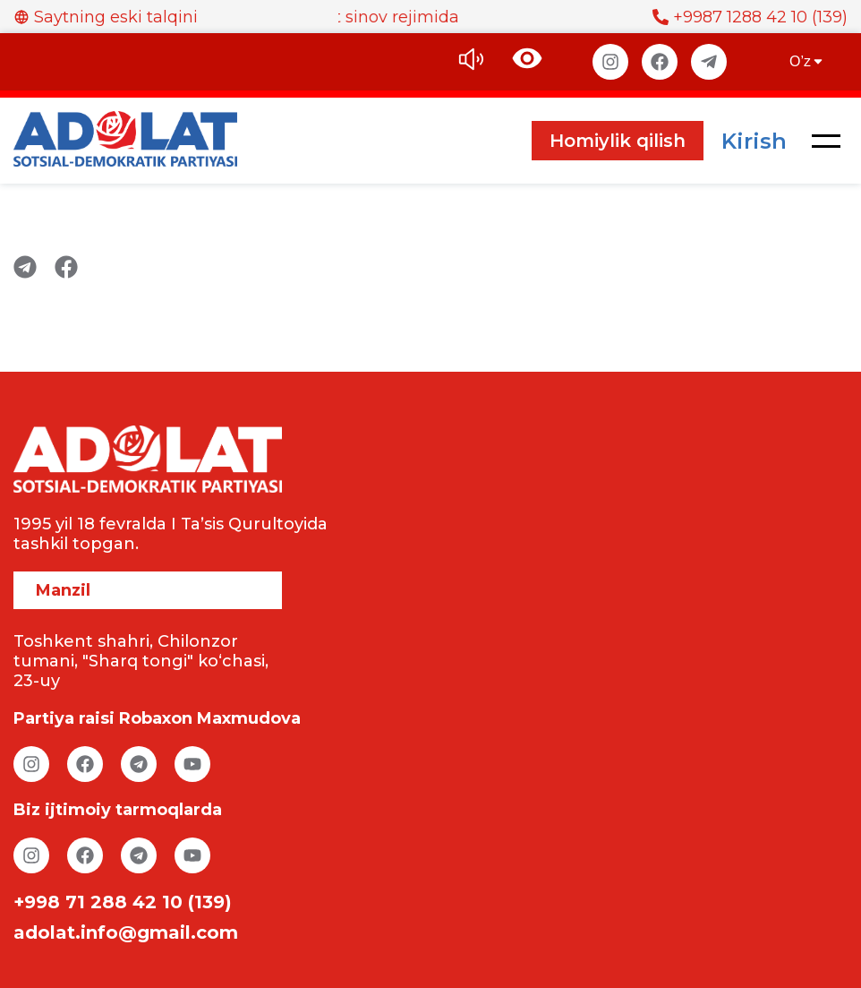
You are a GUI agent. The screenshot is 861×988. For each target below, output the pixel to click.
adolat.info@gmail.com (125, 932)
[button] (826, 140)
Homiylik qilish (618, 140)
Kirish (754, 141)
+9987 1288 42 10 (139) (750, 17)
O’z (807, 61)
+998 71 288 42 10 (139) (122, 902)
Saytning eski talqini (105, 17)
